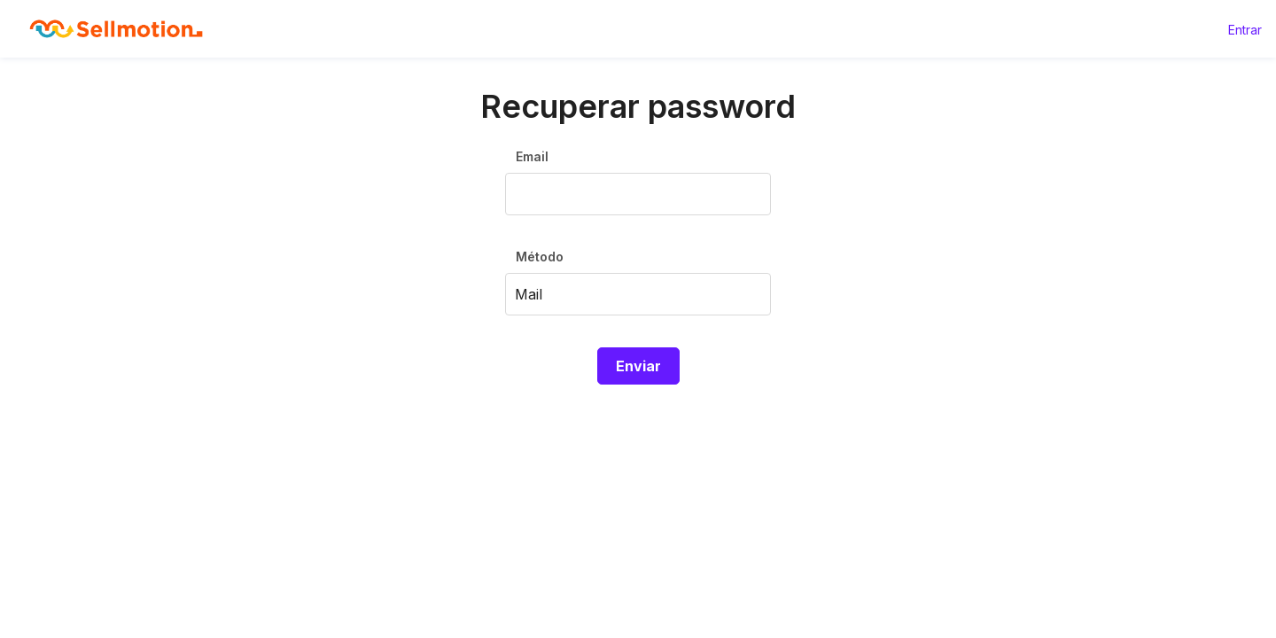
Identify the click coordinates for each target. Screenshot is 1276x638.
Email (532, 156)
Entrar (1245, 29)
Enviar (638, 366)
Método (540, 256)
